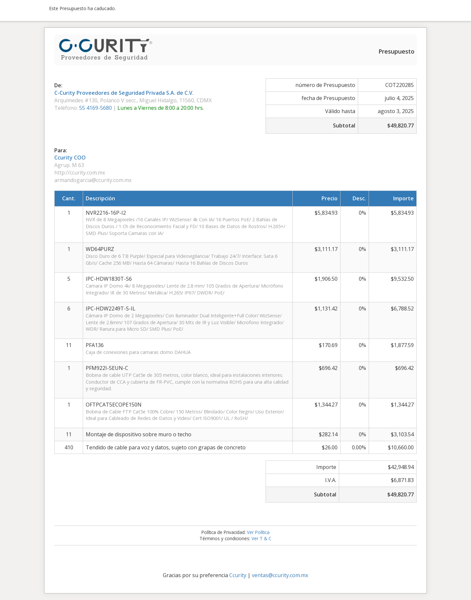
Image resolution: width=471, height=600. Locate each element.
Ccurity (237, 575)
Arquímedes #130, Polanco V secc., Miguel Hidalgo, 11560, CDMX (133, 100)
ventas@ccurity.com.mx (280, 575)
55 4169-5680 (96, 107)
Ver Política (258, 532)
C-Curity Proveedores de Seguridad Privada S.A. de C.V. (124, 92)
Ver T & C (261, 538)
